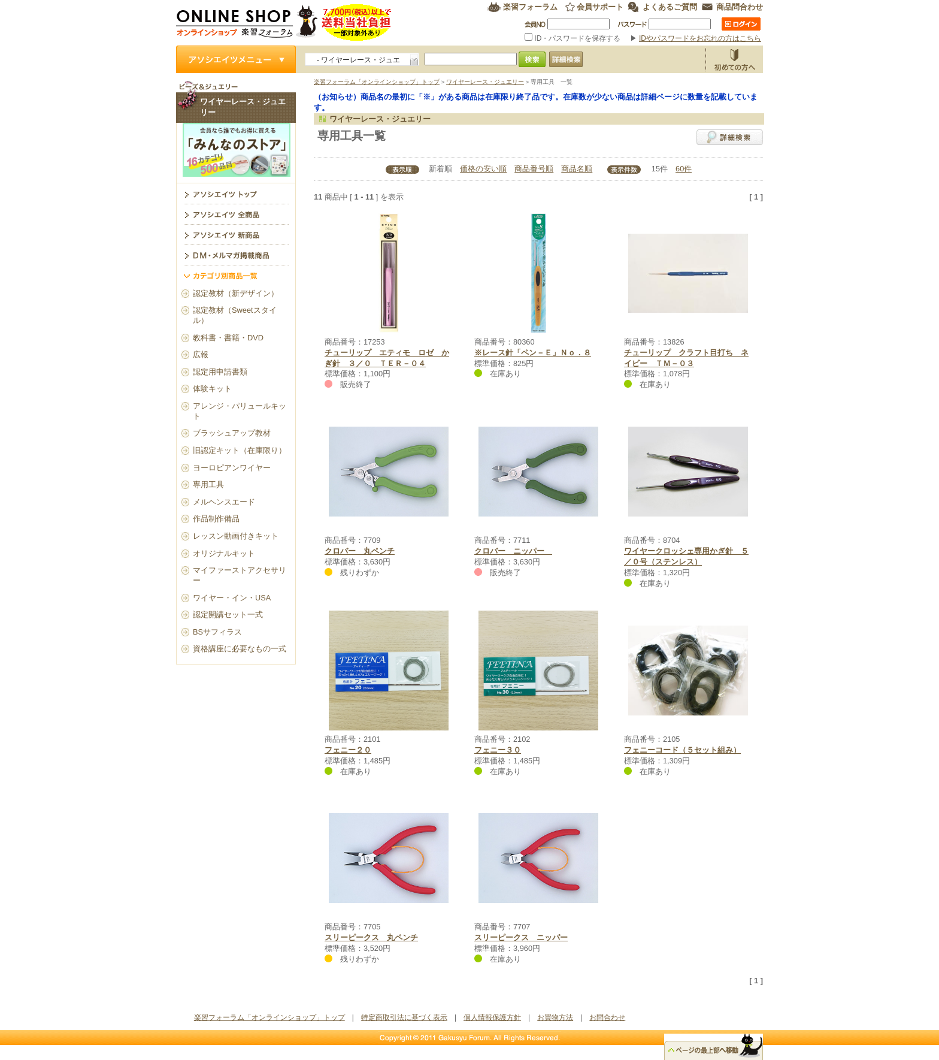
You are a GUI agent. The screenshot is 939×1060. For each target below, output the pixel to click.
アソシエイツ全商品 (236, 214)
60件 (684, 168)
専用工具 (208, 484)
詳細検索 (729, 137)
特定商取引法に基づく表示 (404, 1017)
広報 (200, 354)
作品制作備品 (216, 518)
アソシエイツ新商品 (236, 234)
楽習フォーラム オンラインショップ (284, 22)
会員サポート (600, 6)
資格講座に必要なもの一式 (239, 648)
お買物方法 (734, 59)
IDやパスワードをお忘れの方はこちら (700, 38)
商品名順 (576, 168)
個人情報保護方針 (492, 1017)
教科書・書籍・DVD (228, 337)
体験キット (212, 388)
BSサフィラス (217, 631)
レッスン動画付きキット (235, 535)
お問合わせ (607, 1017)
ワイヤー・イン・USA (232, 597)
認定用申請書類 (220, 371)
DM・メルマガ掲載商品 (236, 254)
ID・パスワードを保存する (574, 38)
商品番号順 (533, 168)
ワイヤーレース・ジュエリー (485, 81)
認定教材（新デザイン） (235, 293)
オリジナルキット (224, 553)
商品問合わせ (739, 6)
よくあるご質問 (670, 6)
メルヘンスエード (224, 501)
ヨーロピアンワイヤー (232, 467)
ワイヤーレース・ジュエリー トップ (236, 193)
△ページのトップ (713, 1047)
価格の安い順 (483, 168)
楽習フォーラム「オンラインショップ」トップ (377, 81)
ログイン (741, 24)
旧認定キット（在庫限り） (239, 450)
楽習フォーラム (530, 6)
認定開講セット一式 (228, 614)
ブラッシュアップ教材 (232, 432)
